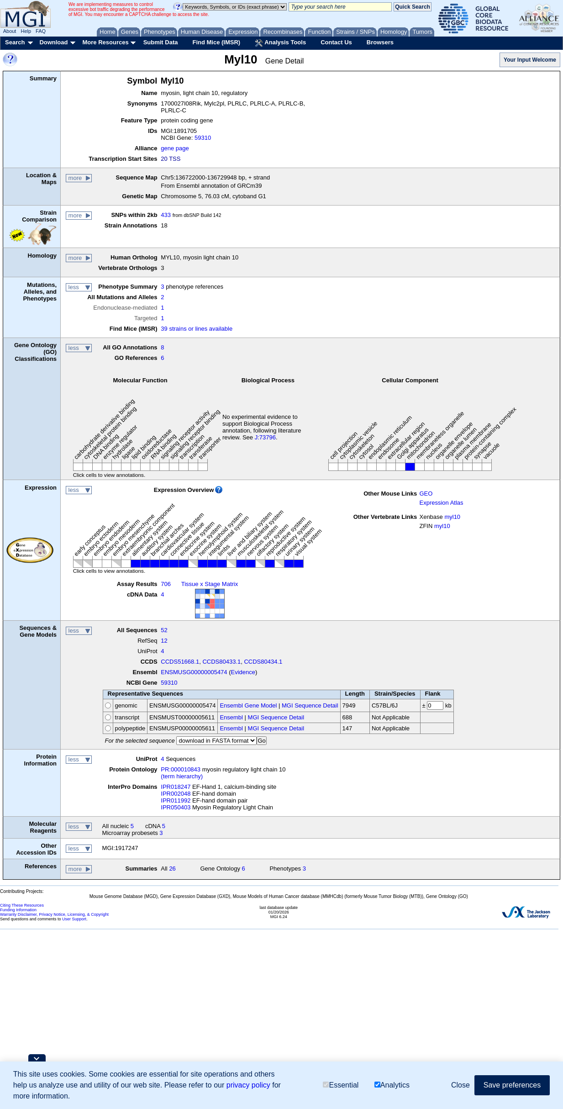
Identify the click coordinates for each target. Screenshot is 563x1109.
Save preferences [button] (512, 1085)
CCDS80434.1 (263, 661)
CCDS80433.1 (221, 661)
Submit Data (160, 42)
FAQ (41, 31)
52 (164, 630)
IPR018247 (175, 786)
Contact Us (336, 42)
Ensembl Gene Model (248, 705)
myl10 (452, 516)
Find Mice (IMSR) (216, 42)
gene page (175, 148)
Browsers (380, 42)
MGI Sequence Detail (310, 705)
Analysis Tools (280, 43)
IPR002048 (175, 793)
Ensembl (231, 717)
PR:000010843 (180, 769)
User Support (74, 919)
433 (166, 214)
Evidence (243, 672)
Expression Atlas (441, 502)
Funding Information (18, 910)
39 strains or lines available (196, 328)
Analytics (392, 1085)
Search (15, 42)
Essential (340, 1085)
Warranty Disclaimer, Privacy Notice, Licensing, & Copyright (54, 914)
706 (166, 584)
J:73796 (265, 437)
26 (172, 868)
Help (26, 31)
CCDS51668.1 (180, 661)
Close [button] (460, 1085)
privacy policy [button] (248, 1085)
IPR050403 (175, 807)
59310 (203, 137)
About (9, 31)
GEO (425, 493)
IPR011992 (175, 800)
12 (164, 640)
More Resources (105, 42)
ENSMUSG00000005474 (194, 672)
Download (53, 42)
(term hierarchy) (182, 776)
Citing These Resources (22, 905)
